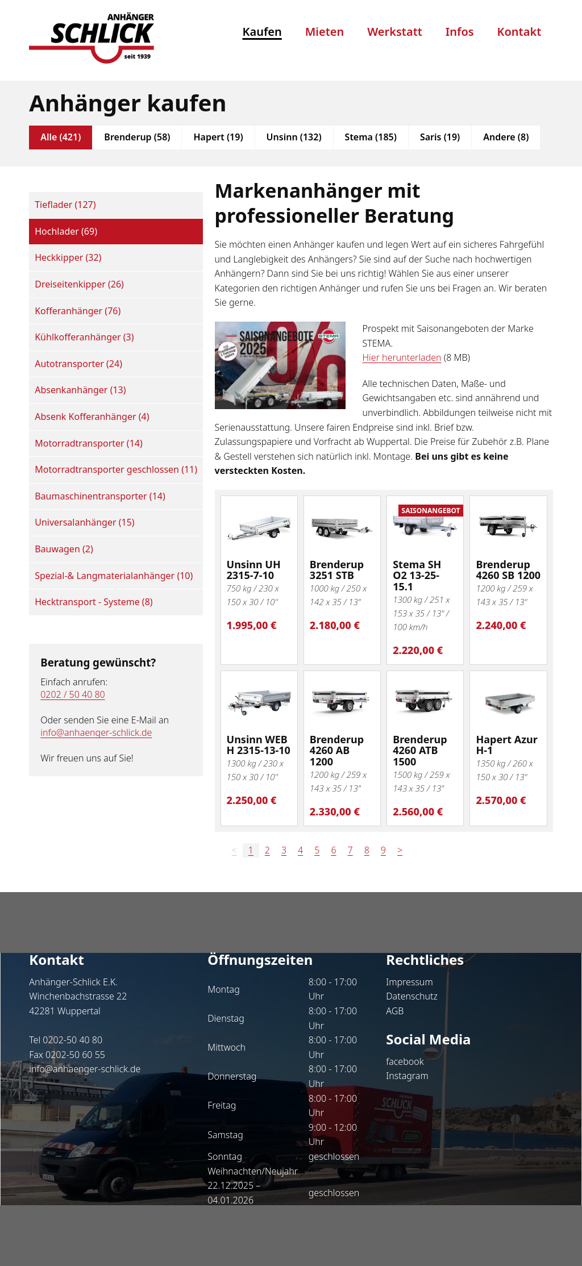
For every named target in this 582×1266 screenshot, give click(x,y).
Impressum (409, 982)
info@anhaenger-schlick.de (96, 732)
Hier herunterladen (402, 357)
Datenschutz (412, 996)
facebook (404, 1061)
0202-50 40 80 (72, 1040)
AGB (395, 1011)
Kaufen (262, 31)
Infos (460, 31)
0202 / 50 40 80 (72, 694)
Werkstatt (394, 31)
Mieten (324, 31)
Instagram (407, 1075)
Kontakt (519, 31)
